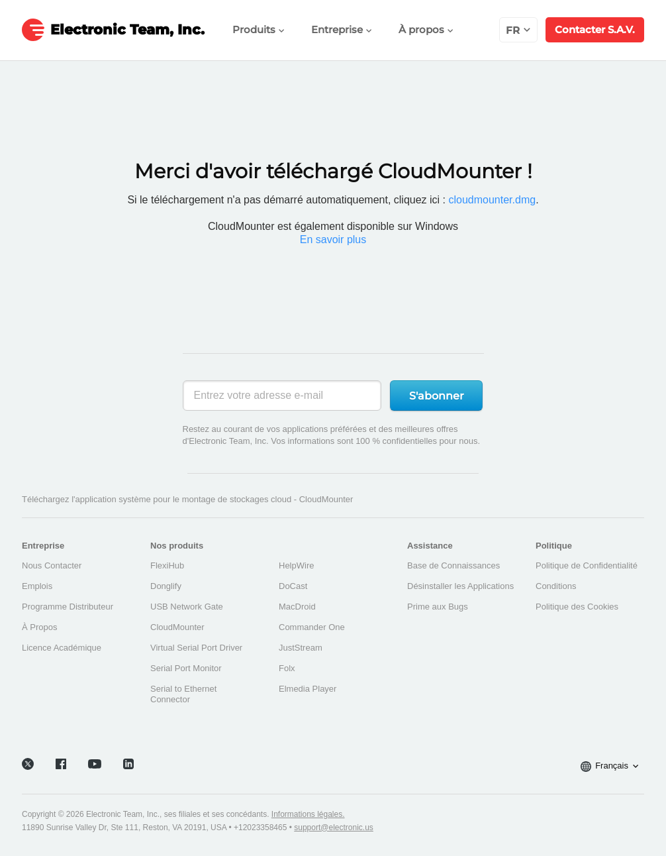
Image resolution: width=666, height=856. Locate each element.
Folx (287, 668)
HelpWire (296, 565)
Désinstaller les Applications (460, 586)
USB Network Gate (186, 607)
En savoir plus (333, 239)
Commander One (312, 627)
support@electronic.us (333, 823)
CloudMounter (177, 627)
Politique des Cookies (577, 607)
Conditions (556, 586)
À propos (426, 29)
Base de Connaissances (453, 565)
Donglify (165, 586)
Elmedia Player (307, 689)
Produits (258, 29)
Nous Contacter (51, 565)
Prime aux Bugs (437, 607)
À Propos (39, 627)
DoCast (293, 586)
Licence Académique (61, 648)
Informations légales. (308, 809)
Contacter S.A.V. (595, 29)
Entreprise (341, 29)
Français (610, 762)
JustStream (300, 648)
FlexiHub (167, 565)
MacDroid (297, 607)
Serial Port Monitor (186, 668)
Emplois (37, 586)
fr (518, 30)
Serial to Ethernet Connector (183, 694)
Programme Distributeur (67, 607)
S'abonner (436, 396)
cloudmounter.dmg (492, 199)
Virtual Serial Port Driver (196, 648)
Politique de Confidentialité (587, 565)
